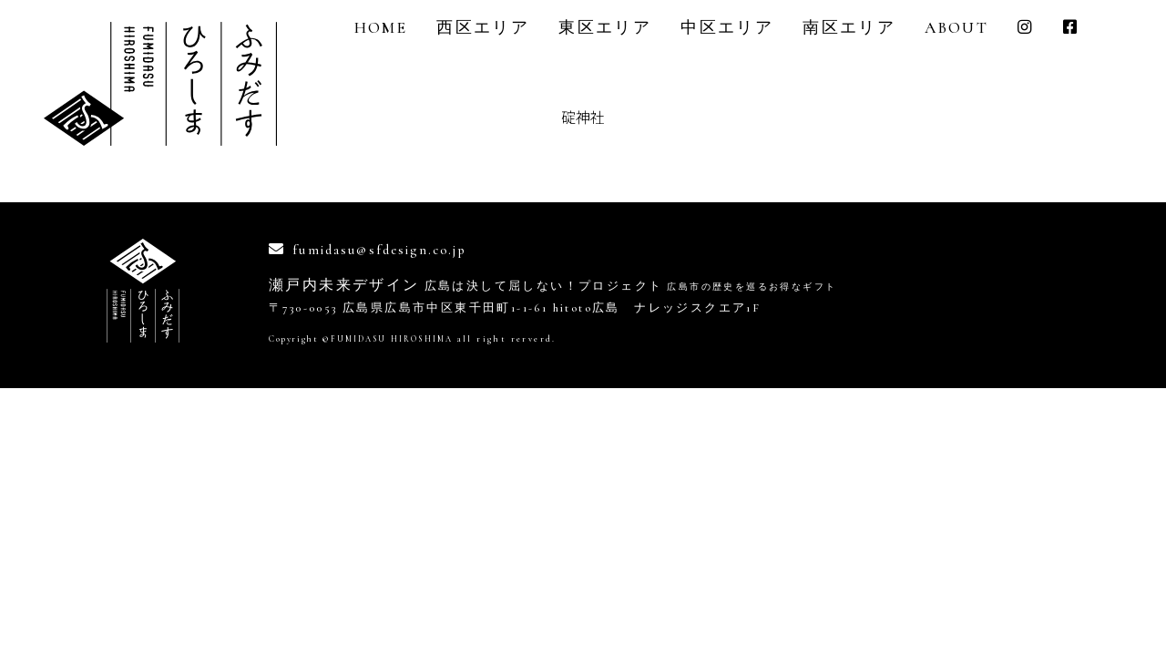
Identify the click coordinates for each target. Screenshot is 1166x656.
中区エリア (726, 27)
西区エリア (482, 27)
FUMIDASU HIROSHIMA (397, 338)
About (956, 27)
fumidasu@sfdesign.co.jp (390, 250)
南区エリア (849, 27)
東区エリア (604, 27)
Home (381, 27)
